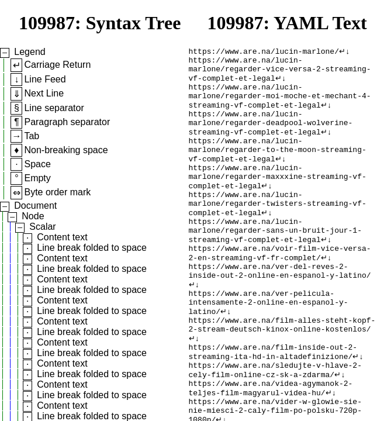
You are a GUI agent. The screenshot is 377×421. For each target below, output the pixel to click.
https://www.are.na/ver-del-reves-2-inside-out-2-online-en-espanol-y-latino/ (280, 309)
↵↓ (344, 52)
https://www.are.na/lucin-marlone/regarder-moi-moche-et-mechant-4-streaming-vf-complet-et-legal (280, 104)
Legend (29, 52)
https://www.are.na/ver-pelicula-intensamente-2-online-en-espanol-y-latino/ (268, 347)
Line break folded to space (92, 248)
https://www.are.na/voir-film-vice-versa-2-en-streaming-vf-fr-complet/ (280, 288)
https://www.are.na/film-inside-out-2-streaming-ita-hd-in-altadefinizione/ (273, 404)
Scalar (42, 227)
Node (33, 216)
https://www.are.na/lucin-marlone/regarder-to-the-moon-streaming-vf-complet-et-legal (277, 168)
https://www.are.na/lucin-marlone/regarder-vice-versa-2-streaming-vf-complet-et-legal (280, 73)
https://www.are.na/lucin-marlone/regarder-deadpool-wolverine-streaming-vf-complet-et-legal (271, 136)
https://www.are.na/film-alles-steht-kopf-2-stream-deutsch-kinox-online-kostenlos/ (282, 373)
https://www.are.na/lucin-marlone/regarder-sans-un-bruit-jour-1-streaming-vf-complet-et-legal (275, 262)
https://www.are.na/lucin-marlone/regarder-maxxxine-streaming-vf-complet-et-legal (277, 199)
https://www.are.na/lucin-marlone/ (264, 52)
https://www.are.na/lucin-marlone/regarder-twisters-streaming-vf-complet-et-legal (277, 231)
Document (35, 205)
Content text (62, 237)
